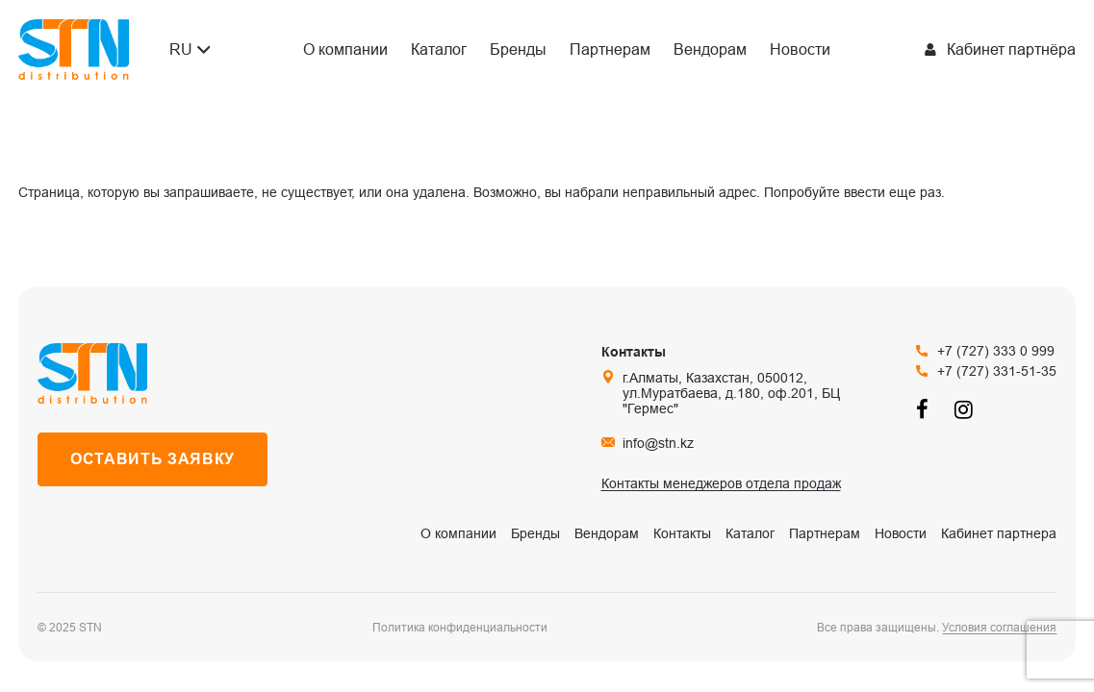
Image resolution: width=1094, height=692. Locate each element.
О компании (345, 49)
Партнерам (610, 49)
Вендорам (710, 49)
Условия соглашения (999, 627)
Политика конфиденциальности (459, 627)
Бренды (518, 49)
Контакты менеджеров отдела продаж (721, 483)
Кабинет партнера (998, 533)
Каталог (439, 49)
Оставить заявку (152, 459)
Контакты (682, 533)
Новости (800, 49)
